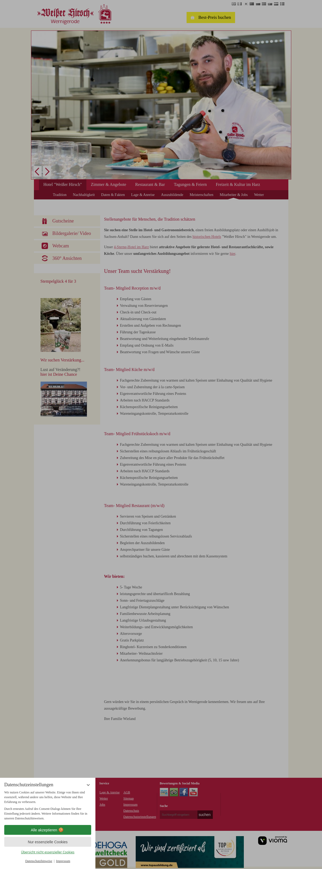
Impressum (63, 861)
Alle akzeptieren (48, 830)
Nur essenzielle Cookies (48, 842)
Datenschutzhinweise (38, 861)
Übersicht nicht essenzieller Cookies (47, 852)
